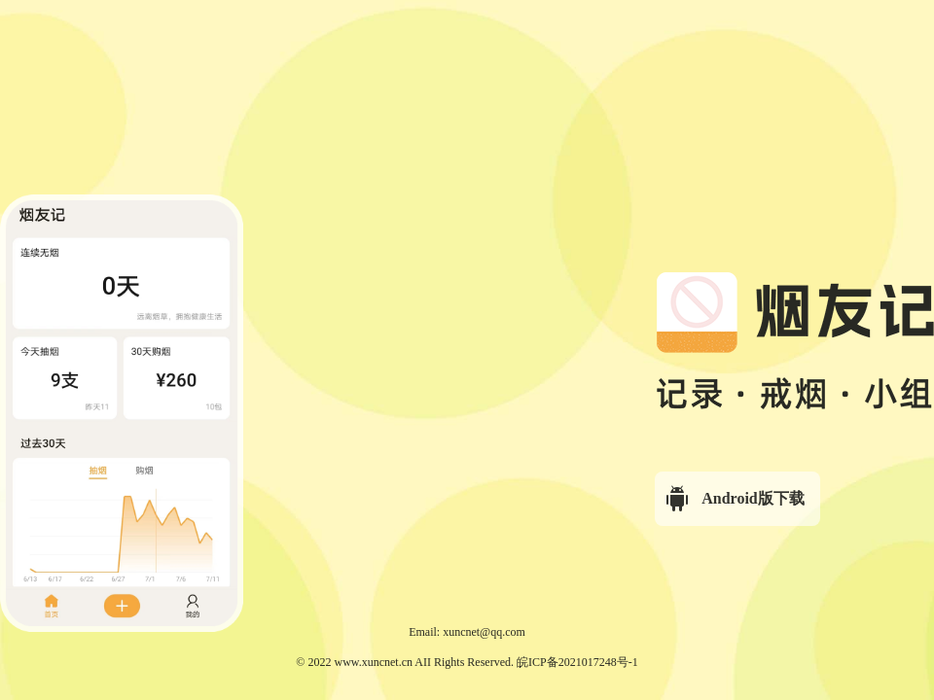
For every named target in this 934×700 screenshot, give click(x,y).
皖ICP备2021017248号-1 (577, 662)
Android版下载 (734, 498)
